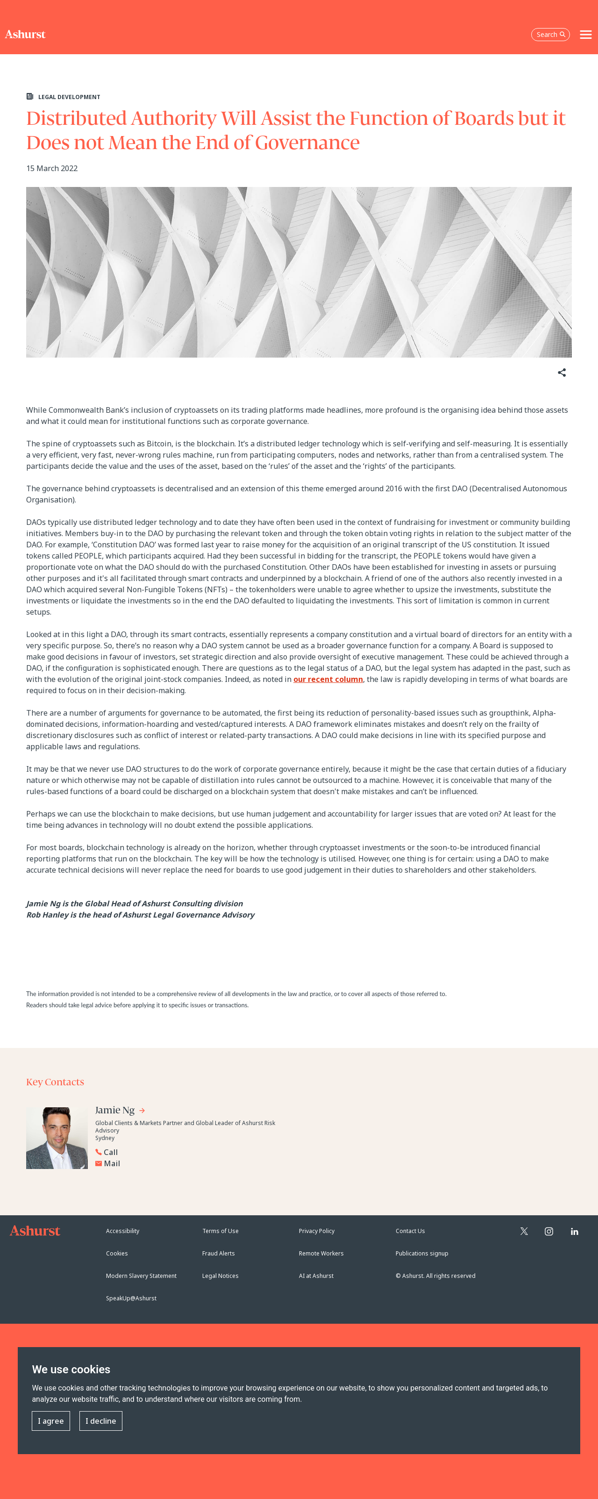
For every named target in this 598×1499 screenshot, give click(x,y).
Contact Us (410, 1231)
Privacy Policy (317, 1231)
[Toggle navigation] (585, 34)
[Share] (561, 373)
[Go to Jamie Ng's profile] (120, 1111)
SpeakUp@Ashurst (131, 1298)
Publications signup (422, 1253)
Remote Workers (321, 1253)
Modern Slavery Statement (141, 1276)
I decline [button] (100, 1421)
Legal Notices (220, 1276)
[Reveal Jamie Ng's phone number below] (189, 1152)
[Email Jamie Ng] (192, 1163)
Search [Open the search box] (551, 34)
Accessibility (122, 1231)
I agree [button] (51, 1421)
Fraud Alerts (218, 1253)
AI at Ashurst (316, 1276)
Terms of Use (220, 1231)
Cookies (117, 1253)
